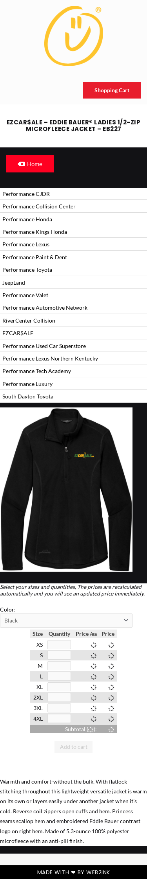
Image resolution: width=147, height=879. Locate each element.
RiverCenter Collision (28, 320)
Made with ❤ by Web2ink (73, 872)
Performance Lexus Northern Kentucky (50, 358)
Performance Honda (27, 219)
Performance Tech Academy (36, 371)
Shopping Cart (111, 90)
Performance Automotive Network (44, 307)
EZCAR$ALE (17, 333)
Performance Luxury (27, 383)
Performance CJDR (26, 193)
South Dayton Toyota (27, 396)
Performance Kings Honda (34, 231)
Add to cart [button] (73, 746)
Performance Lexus (25, 244)
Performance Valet (25, 295)
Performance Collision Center (39, 206)
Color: (8, 609)
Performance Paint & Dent (34, 257)
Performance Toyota (27, 269)
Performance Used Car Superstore (44, 346)
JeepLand (13, 282)
